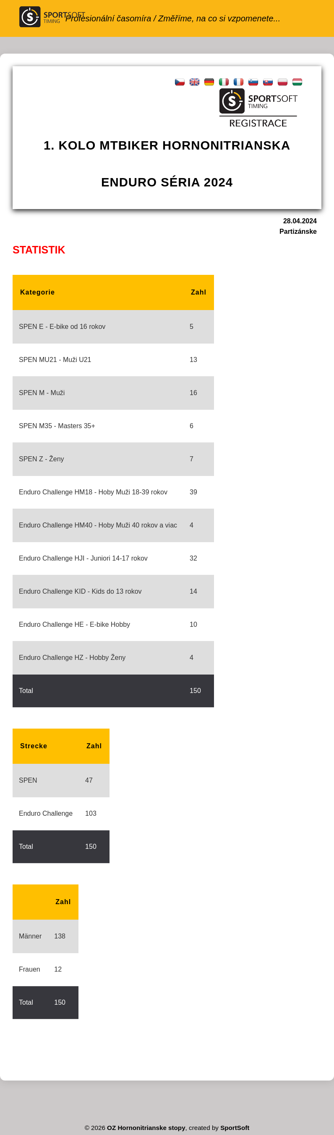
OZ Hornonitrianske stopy (146, 1127)
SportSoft (234, 1127)
